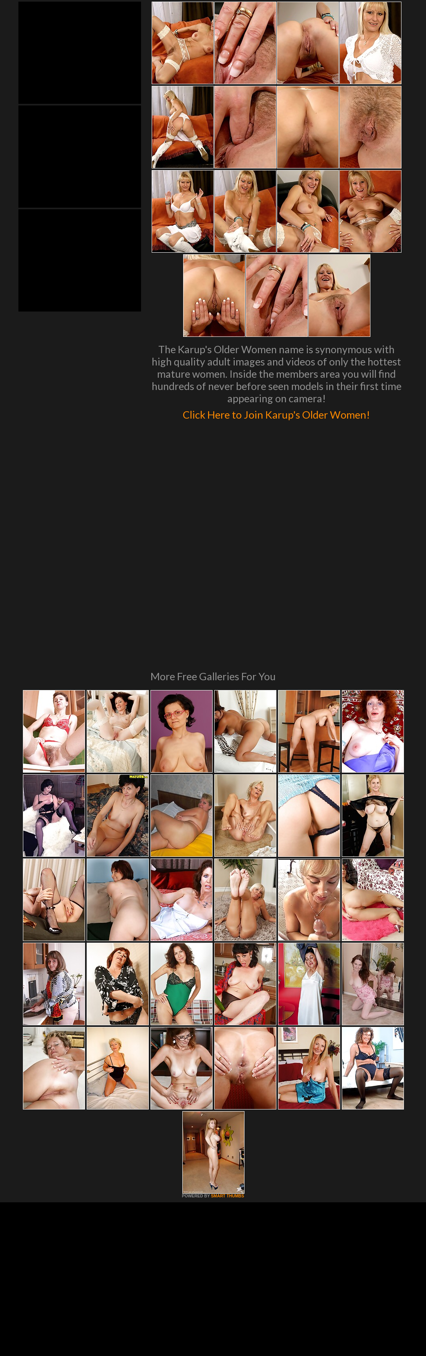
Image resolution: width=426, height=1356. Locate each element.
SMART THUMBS (227, 1101)
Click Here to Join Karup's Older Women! (276, 421)
